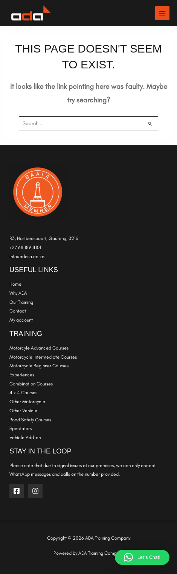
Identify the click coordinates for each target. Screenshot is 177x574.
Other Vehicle (23, 410)
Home (15, 284)
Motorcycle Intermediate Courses (43, 357)
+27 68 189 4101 (25, 247)
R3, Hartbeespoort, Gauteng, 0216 (44, 238)
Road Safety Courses (30, 419)
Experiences (21, 375)
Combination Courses (31, 384)
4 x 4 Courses (23, 392)
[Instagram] (35, 491)
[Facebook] (16, 491)
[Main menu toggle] (162, 13)
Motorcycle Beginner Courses (39, 365)
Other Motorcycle (27, 401)
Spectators (20, 428)
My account (21, 320)
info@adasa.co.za (26, 256)
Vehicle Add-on (25, 437)
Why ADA (18, 293)
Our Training (21, 302)
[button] (142, 557)
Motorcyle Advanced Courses (39, 348)
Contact (17, 311)
